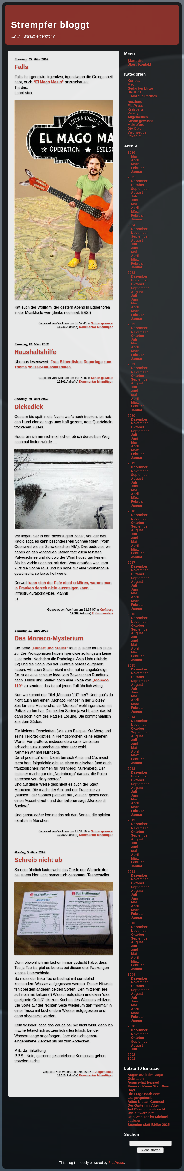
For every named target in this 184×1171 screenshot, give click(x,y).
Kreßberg (106, 609)
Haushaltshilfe (35, 352)
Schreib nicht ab (38, 859)
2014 (131, 717)
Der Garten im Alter (143, 1105)
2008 (131, 1026)
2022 (131, 324)
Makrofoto (135, 125)
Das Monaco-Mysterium (48, 638)
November (139, 233)
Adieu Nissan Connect (145, 1101)
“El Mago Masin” (48, 82)
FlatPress (135, 105)
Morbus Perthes (144, 96)
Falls (21, 66)
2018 (131, 511)
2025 (131, 177)
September (140, 189)
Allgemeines (104, 1072)
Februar (137, 168)
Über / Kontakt (139, 64)
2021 (131, 364)
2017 (131, 562)
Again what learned (143, 1082)
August (137, 192)
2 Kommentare (102, 613)
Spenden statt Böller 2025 (148, 1124)
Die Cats (134, 128)
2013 (131, 769)
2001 (131, 1058)
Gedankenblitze (140, 88)
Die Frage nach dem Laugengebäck (143, 1096)
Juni (134, 200)
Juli (134, 196)
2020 (131, 415)
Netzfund (134, 102)
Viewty (132, 113)
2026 (131, 152)
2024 (131, 225)
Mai (134, 156)
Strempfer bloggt (50, 25)
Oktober (137, 185)
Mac (130, 84)
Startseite (135, 60)
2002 (131, 1055)
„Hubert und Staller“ (49, 648)
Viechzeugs (136, 132)
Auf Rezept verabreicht (146, 1109)
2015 (131, 665)
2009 (131, 974)
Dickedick (28, 406)
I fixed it (133, 136)
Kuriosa (133, 81)
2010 (131, 923)
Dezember (139, 181)
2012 (131, 820)
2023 (131, 273)
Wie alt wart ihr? (140, 1113)
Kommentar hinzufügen (96, 327)
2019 (131, 463)
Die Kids (134, 92)
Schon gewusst (102, 323)
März (135, 164)
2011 (131, 871)
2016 (131, 614)
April (135, 160)
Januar (136, 172)
